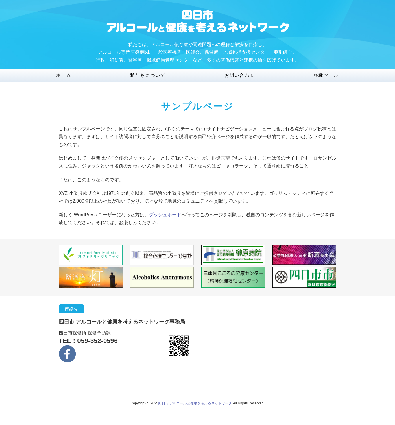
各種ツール (326, 75)
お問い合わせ (239, 75)
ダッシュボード (165, 214)
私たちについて (148, 75)
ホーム (63, 75)
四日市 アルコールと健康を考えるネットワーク (195, 403)
